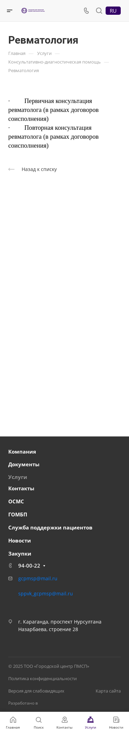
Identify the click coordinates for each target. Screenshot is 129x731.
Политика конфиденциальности (42, 678)
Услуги (17, 476)
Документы (24, 464)
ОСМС (16, 501)
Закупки (19, 553)
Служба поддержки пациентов (50, 527)
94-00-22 (29, 565)
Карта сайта (108, 691)
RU (113, 10)
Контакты (21, 488)
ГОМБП (17, 514)
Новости (19, 540)
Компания (22, 451)
